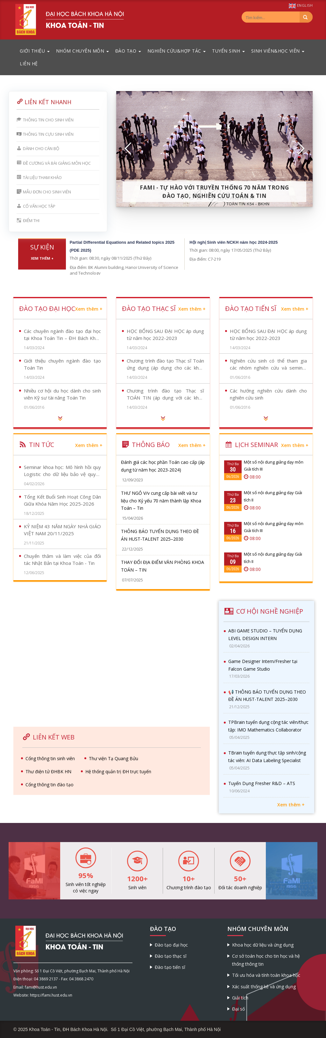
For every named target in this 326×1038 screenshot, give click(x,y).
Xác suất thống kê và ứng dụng (264, 987)
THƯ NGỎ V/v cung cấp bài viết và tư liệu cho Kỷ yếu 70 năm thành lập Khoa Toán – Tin (161, 500)
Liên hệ (29, 64)
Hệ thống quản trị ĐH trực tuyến (118, 771)
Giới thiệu (35, 51)
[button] (128, 149)
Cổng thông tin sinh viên (50, 758)
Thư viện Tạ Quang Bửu (113, 758)
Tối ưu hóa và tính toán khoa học (266, 975)
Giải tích (240, 998)
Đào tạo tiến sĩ (170, 967)
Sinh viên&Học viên (278, 51)
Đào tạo (128, 51)
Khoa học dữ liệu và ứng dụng (263, 945)
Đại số (238, 1009)
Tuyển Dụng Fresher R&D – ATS (261, 783)
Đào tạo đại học (171, 945)
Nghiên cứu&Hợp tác (176, 51)
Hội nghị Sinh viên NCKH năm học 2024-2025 (233, 242)
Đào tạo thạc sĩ (171, 956)
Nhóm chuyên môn (82, 51)
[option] (214, 148)
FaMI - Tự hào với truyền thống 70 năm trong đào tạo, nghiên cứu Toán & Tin (214, 191)
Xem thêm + (42, 258)
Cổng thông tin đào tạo (49, 785)
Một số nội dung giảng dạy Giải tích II (273, 496)
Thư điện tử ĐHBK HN (48, 771)
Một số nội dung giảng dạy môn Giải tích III (273, 465)
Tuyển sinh (228, 51)
